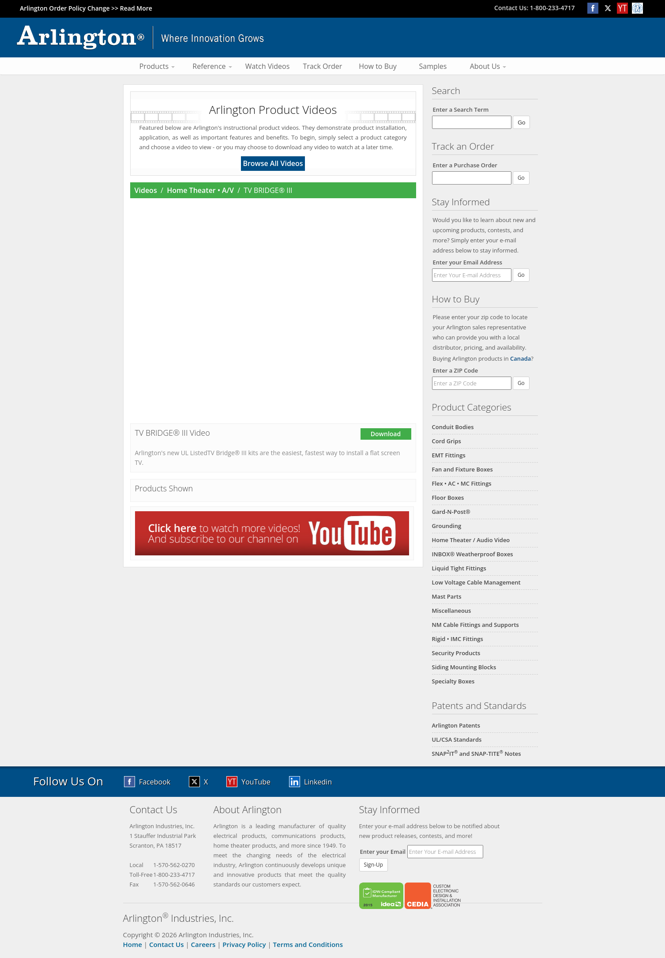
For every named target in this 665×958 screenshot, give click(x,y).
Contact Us (166, 944)
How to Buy (378, 66)
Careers (203, 944)
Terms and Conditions (308, 944)
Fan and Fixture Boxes (462, 469)
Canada (520, 358)
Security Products (456, 653)
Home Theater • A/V (200, 190)
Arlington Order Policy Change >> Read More (86, 8)
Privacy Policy (244, 944)
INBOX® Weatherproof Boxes (472, 554)
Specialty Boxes (453, 681)
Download (386, 434)
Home (132, 944)
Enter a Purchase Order (465, 165)
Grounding (447, 526)
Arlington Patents (456, 725)
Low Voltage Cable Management (476, 582)
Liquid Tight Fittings (459, 568)
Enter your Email (383, 852)
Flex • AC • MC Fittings (462, 483)
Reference (212, 66)
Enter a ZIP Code (455, 370)
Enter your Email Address (468, 262)
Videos (146, 190)
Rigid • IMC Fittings (457, 639)
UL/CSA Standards (457, 739)
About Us (488, 66)
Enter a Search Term (461, 109)
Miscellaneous (451, 611)
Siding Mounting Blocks (464, 667)
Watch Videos (267, 66)
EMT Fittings (449, 455)
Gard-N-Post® (451, 512)
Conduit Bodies (453, 427)
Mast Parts (447, 596)
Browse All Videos (273, 163)
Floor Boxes (448, 498)
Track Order (322, 66)
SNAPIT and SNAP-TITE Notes (476, 754)
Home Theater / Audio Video (471, 540)
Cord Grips (446, 441)
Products (157, 66)
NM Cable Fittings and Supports (475, 625)
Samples (433, 66)
